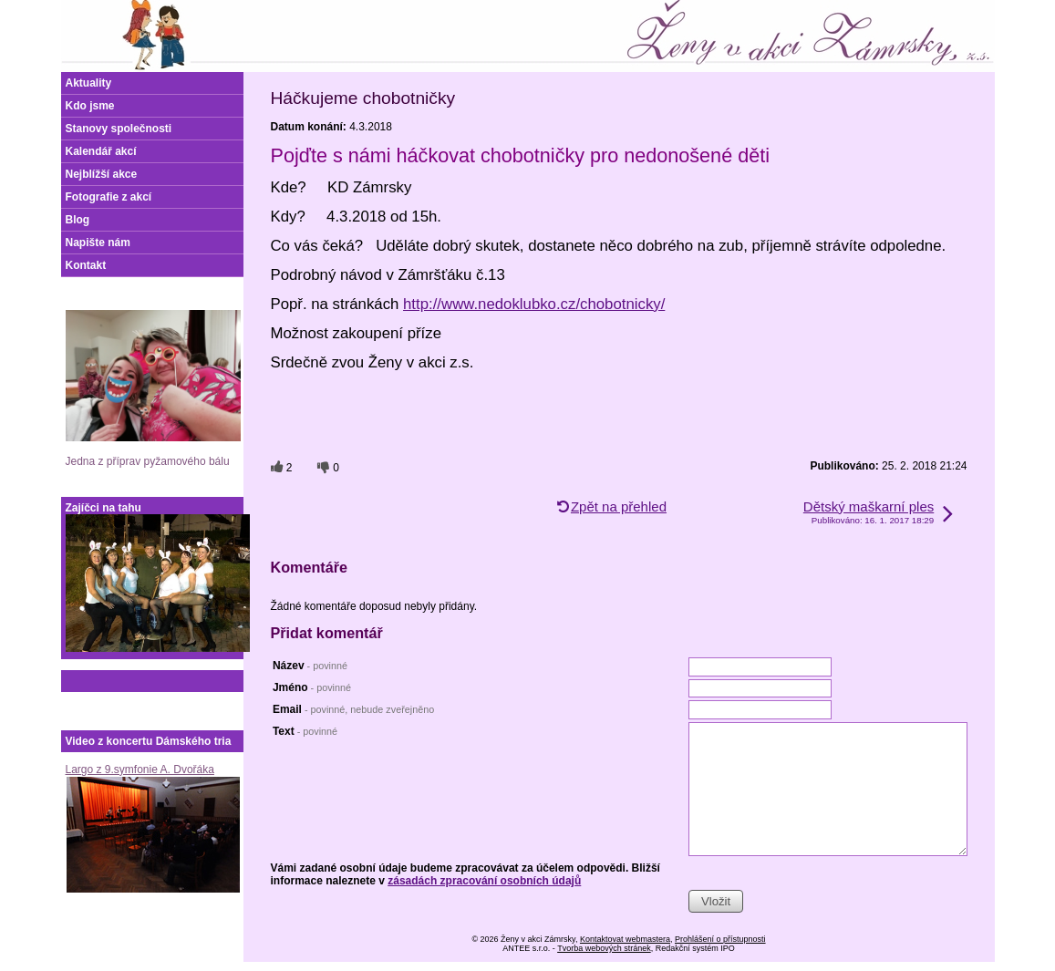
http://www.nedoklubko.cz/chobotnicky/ (534, 304)
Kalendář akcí (101, 151)
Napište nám (98, 242)
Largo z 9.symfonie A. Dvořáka (140, 769)
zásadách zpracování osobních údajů (484, 880)
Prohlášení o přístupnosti (720, 939)
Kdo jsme (90, 105)
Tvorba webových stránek (604, 948)
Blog (78, 219)
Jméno (312, 687)
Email (353, 709)
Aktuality (89, 83)
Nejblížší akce (102, 174)
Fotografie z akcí (109, 197)
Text (305, 731)
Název (310, 665)
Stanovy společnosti (119, 128)
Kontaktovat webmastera (625, 939)
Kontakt (86, 265)
